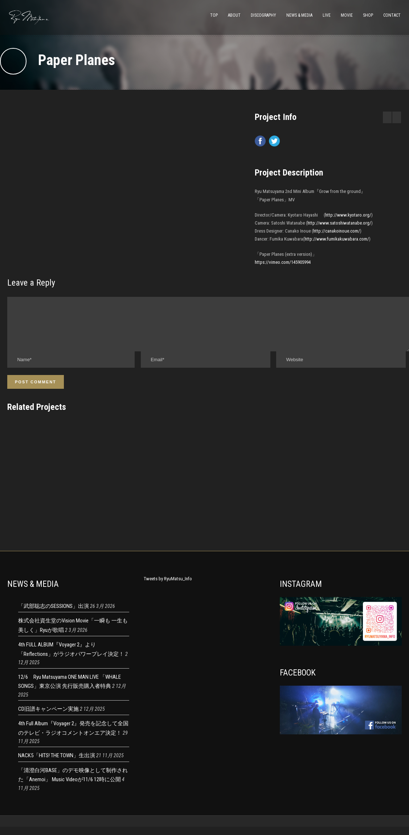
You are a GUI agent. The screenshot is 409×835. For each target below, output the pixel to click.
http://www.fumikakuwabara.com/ (336, 239)
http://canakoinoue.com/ (336, 231)
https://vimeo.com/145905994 (283, 262)
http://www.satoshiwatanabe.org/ (339, 223)
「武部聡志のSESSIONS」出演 (53, 615)
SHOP (368, 15)
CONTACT (392, 15)
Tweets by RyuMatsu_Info (168, 587)
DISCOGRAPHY (263, 15)
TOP (214, 15)
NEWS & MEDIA (299, 15)
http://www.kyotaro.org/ (348, 215)
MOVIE (347, 15)
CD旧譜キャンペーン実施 (48, 717)
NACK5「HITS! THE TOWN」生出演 (56, 764)
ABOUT (234, 15)
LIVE (327, 15)
